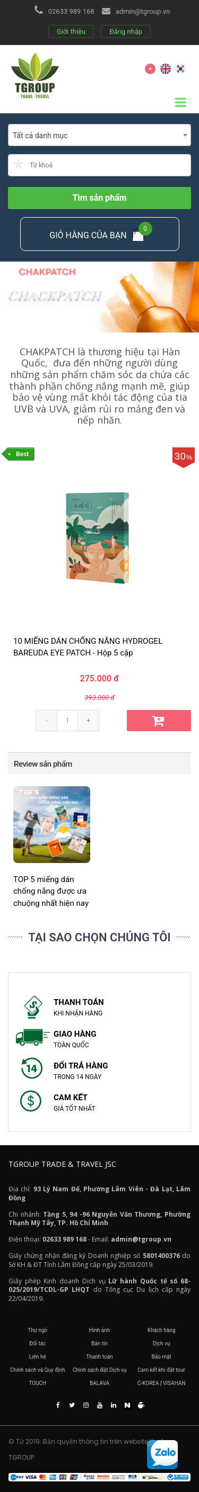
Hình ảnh (99, 1330)
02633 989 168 (71, 11)
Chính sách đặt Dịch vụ (100, 1370)
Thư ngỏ (37, 1330)
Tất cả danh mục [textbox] (40, 135)
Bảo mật (161, 1357)
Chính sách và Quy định (37, 1370)
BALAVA (99, 1383)
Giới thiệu (71, 31)
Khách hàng (162, 1330)
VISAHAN (174, 1383)
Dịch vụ (161, 1343)
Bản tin (99, 1343)
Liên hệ (37, 1357)
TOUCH (37, 1383)
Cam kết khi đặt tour (161, 1370)
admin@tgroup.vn (143, 11)
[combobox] (99, 135)
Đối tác (37, 1343)
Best (22, 454)
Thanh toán (99, 1357)
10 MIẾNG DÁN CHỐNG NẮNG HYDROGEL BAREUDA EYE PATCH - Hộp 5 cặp (87, 647)
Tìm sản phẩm (99, 198)
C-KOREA (148, 1383)
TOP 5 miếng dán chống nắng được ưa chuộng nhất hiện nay (51, 891)
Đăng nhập (125, 31)
